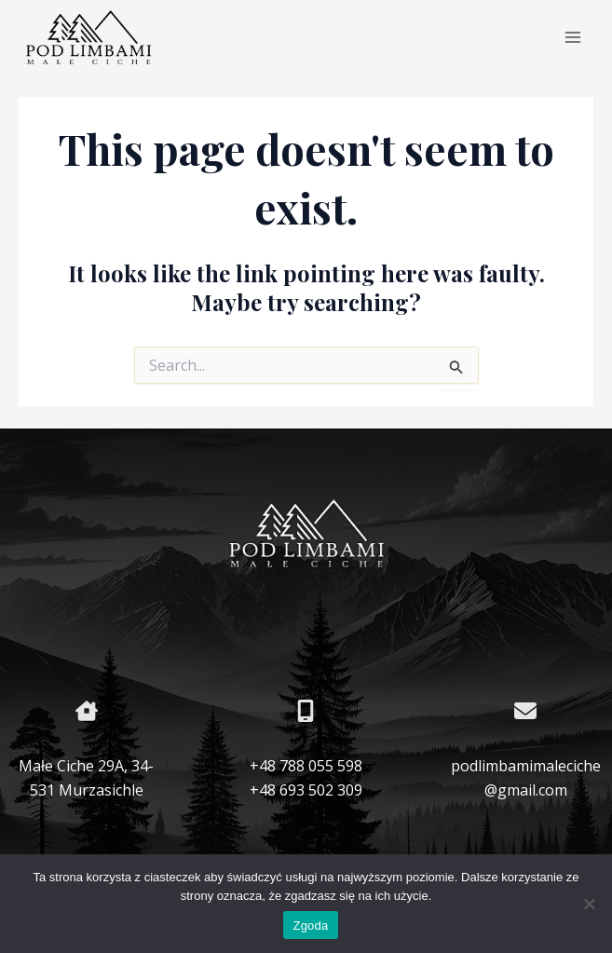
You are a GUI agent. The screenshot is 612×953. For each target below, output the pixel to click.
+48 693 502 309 (306, 790)
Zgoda (310, 926)
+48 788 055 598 (306, 766)
